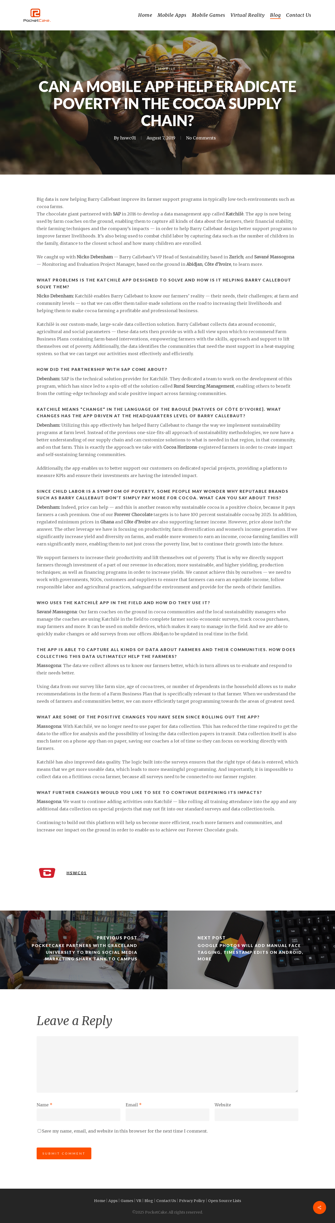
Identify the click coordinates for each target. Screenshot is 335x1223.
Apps (113, 1200)
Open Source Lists (224, 1200)
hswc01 (128, 137)
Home (99, 1200)
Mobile (167, 69)
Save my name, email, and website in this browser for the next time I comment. (125, 1131)
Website (223, 1104)
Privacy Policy (192, 1200)
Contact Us (166, 1200)
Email (134, 1104)
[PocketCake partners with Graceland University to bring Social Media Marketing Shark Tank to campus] (84, 950)
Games (127, 1200)
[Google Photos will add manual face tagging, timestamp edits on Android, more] (251, 950)
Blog (148, 1200)
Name (44, 1104)
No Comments (201, 137)
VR (138, 1200)
